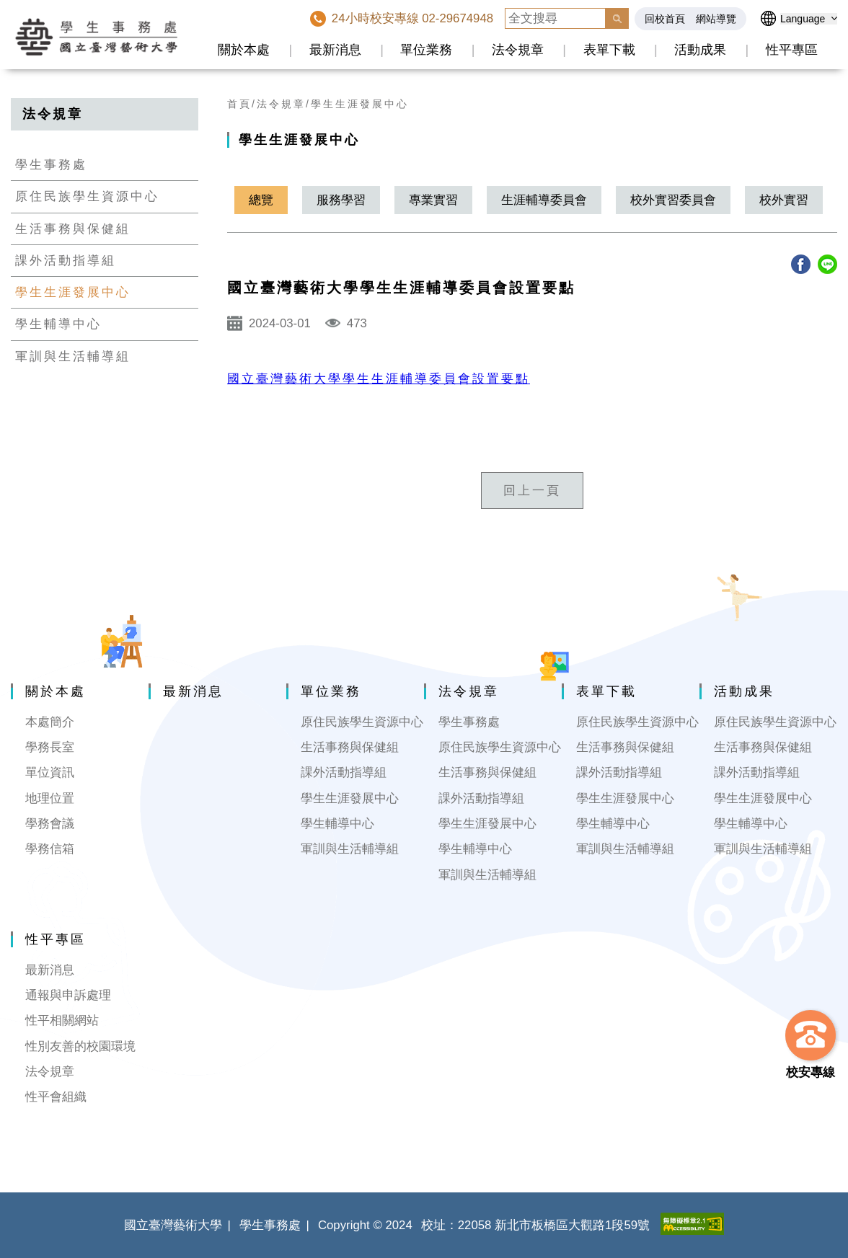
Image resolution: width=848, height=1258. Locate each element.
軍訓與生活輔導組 (73, 356)
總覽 (261, 200)
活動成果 (700, 50)
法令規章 (518, 50)
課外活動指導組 (65, 260)
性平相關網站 (62, 1020)
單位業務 (426, 50)
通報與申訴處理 (68, 995)
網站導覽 (716, 19)
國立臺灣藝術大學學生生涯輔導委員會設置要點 (378, 379)
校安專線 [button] (810, 1072)
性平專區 (792, 50)
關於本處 (244, 50)
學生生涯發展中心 (73, 292)
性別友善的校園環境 (80, 1046)
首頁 (239, 104)
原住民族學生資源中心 (87, 196)
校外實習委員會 (673, 200)
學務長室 (49, 747)
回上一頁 (532, 490)
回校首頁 (665, 19)
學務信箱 (49, 849)
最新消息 (335, 50)
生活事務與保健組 (73, 229)
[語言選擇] (808, 19)
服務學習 (341, 200)
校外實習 (783, 200)
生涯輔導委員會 (544, 200)
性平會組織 (56, 1097)
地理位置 (49, 798)
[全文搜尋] (555, 18)
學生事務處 (51, 165)
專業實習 (433, 200)
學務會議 (49, 823)
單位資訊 (49, 772)
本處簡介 (49, 722)
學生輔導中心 (58, 324)
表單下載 (609, 50)
